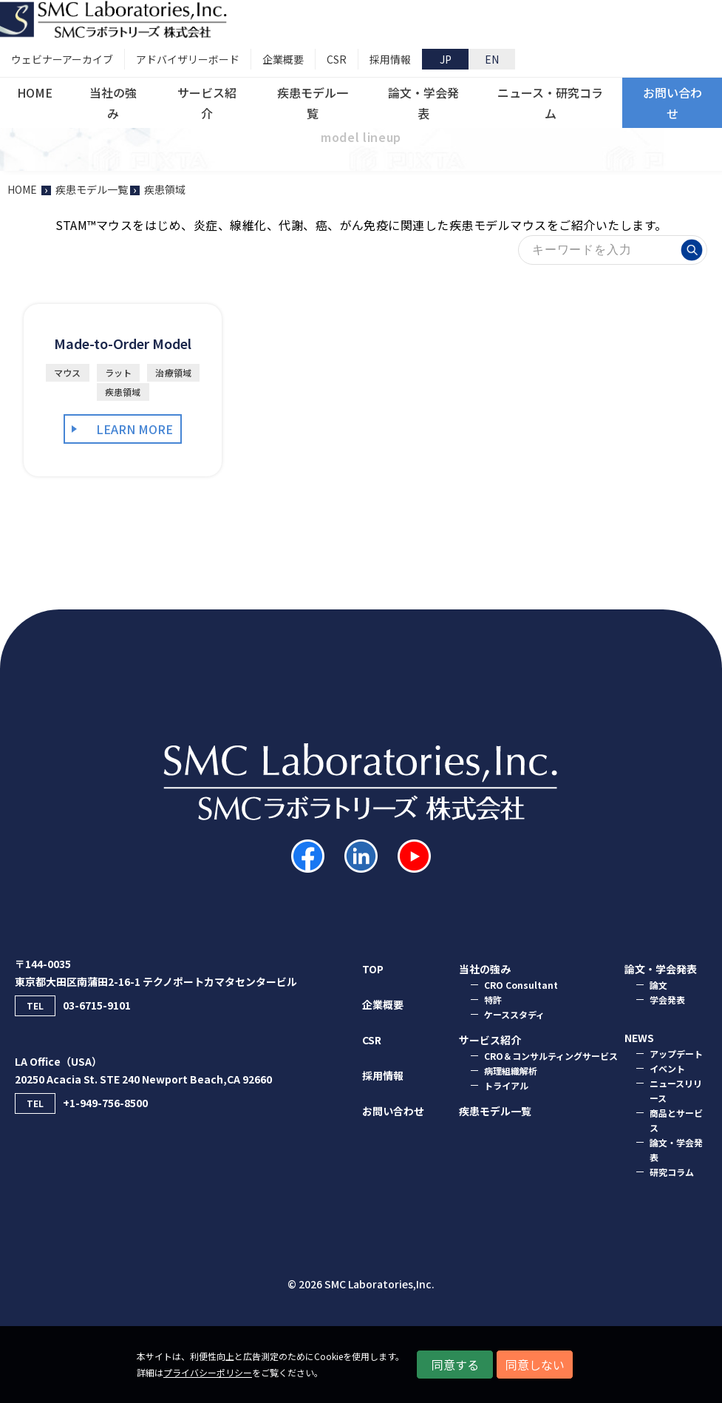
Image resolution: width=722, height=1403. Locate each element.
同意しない (535, 1364)
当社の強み (485, 968)
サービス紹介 (490, 1039)
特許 (493, 999)
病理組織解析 (510, 1070)
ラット (118, 372)
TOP (373, 968)
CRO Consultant (521, 984)
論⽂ (658, 984)
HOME (22, 189)
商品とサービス (676, 1120)
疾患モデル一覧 (495, 1110)
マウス (67, 372)
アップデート (676, 1053)
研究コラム (672, 1172)
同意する (455, 1364)
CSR (371, 1039)
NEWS (639, 1037)
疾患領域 (123, 391)
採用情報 (382, 1075)
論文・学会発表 (676, 1149)
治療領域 (173, 372)
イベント (667, 1068)
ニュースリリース (676, 1090)
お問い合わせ (393, 1110)
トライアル (506, 1085)
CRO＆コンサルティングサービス (551, 1055)
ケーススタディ (514, 1014)
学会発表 (667, 999)
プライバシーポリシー (207, 1372)
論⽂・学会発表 (660, 968)
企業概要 (382, 1004)
